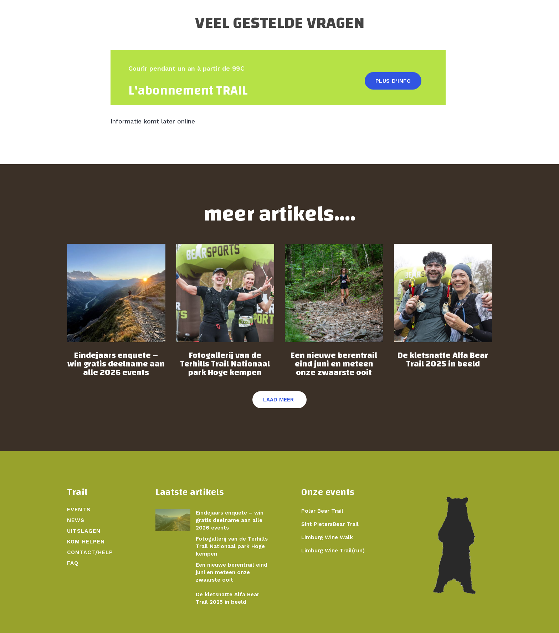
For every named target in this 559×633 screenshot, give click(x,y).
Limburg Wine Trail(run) (333, 550)
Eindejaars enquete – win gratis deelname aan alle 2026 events (116, 364)
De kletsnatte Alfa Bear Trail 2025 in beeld (443, 360)
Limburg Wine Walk (327, 537)
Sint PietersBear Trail (330, 524)
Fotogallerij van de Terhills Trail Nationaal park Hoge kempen (225, 364)
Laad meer (278, 399)
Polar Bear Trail (322, 511)
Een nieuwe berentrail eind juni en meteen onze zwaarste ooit (334, 364)
